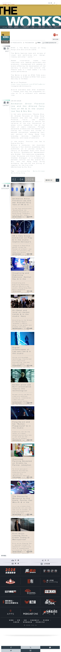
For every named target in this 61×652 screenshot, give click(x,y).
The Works (32, 171)
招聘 (19, 620)
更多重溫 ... (4, 555)
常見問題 (46, 620)
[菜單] (58, 3)
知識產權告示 (35, 620)
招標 (26, 620)
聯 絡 (17, 563)
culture (23, 171)
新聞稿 (11, 620)
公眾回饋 (47, 564)
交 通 (17, 560)
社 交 (47, 560)
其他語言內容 (41, 622)
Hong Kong (20, 173)
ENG (49, 3)
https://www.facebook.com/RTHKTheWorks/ (28, 84)
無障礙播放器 (28, 622)
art (19, 171)
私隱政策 (16, 622)
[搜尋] (54, 3)
